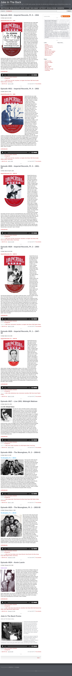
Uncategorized (9, 11)
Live (20, 445)
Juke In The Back (11, 2)
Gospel (12, 445)
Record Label (34, 393)
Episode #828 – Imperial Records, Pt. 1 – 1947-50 (20, 332)
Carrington (17, 667)
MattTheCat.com (48, 55)
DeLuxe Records (17, 607)
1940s (6, 393)
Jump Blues (17, 80)
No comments (38, 83)
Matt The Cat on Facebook (50, 51)
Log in (70, 8)
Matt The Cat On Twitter (49, 52)
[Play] (2, 75)
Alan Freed (10, 554)
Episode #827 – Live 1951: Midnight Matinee (19, 401)
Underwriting (60, 8)
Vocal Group (9, 81)
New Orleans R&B (29, 607)
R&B (31, 80)
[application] (19, 75)
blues (9, 80)
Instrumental (21, 393)
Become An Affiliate (15, 8)
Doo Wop (12, 80)
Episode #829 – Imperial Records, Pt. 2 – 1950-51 (20, 247)
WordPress (11, 667)
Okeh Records (36, 607)
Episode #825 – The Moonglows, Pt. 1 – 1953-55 (20, 507)
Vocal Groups (16, 239)
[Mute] (32, 75)
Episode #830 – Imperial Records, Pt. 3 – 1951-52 (20, 167)
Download (15, 77)
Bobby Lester (10, 499)
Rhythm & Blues (4, 81)
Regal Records (9, 609)
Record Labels (35, 80)
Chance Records (22, 554)
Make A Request (34, 8)
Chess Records (17, 499)
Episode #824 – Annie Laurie (13, 562)
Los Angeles (22, 80)
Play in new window (8, 77)
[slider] (35, 75)
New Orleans (27, 80)
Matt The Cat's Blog (49, 53)
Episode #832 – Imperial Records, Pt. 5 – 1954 (20, 15)
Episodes (27, 8)
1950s (6, 80)
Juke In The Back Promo (11, 616)
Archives (46, 44)
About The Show (5, 8)
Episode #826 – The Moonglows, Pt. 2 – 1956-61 (20, 452)
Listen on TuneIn (48, 49)
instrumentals (17, 238)
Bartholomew (13, 393)
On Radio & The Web (51, 8)
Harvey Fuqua (27, 499)
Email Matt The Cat (48, 45)
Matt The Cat (42, 8)
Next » (38, 657)
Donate (22, 8)
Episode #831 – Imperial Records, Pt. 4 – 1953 (20, 89)
